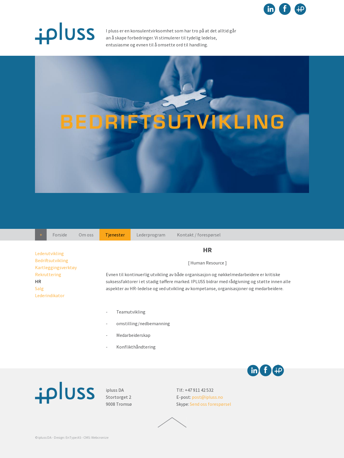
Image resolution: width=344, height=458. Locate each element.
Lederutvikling (49, 253)
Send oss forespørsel (210, 404)
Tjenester (115, 235)
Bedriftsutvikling (51, 260)
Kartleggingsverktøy (56, 267)
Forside (59, 235)
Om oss (86, 235)
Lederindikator (49, 295)
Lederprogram (150, 235)
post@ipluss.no (207, 397)
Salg (39, 288)
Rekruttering (48, 274)
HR (38, 281)
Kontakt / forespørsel (199, 235)
